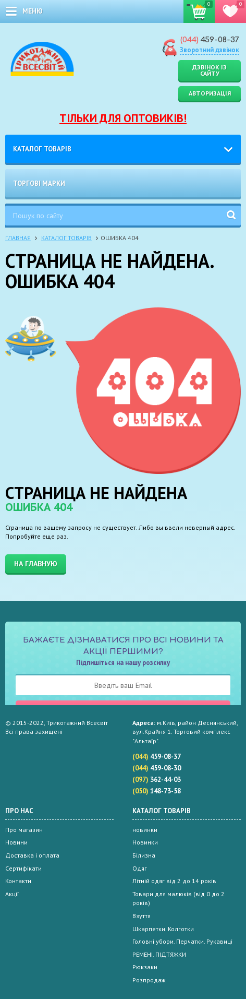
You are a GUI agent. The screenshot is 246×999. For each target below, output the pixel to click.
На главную (35, 563)
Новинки (145, 842)
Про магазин (24, 830)
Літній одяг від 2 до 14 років (174, 881)
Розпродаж (149, 980)
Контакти (18, 881)
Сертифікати (23, 868)
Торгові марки (39, 183)
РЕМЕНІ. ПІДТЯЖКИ (159, 954)
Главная (18, 238)
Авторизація (210, 93)
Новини (16, 842)
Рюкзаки (144, 967)
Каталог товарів (42, 149)
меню (32, 11)
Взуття (141, 916)
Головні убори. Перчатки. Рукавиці (182, 941)
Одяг (139, 868)
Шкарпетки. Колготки (163, 929)
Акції (12, 894)
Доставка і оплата (32, 855)
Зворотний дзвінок (209, 49)
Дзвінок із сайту (209, 70)
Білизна (143, 855)
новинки (144, 830)
